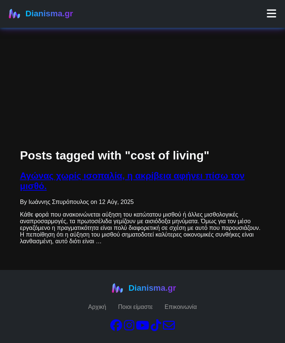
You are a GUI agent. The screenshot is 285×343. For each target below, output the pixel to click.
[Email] (169, 327)
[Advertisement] (142, 52)
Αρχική (97, 307)
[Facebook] (116, 327)
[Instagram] (129, 327)
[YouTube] (142, 327)
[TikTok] (156, 327)
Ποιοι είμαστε (135, 307)
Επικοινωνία (181, 307)
